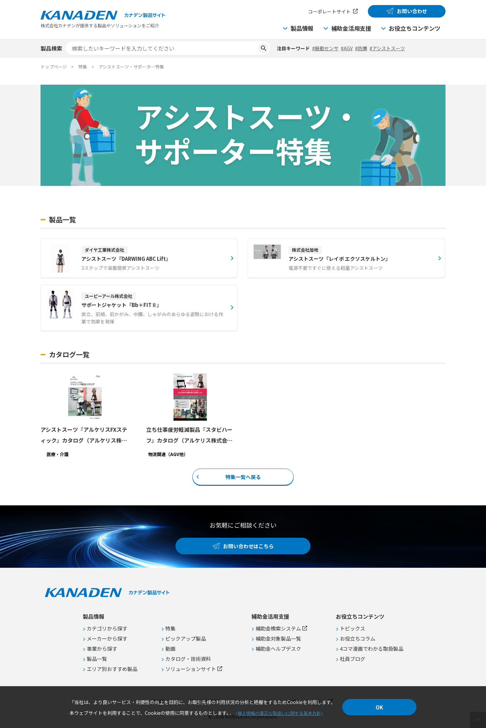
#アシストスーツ (387, 48)
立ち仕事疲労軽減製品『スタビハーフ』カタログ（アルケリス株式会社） (189, 435)
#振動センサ (325, 48)
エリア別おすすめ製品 (112, 668)
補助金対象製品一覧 (278, 638)
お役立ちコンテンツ (414, 28)
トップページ (53, 66)
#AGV (347, 48)
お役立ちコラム (357, 638)
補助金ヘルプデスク (278, 648)
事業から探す (102, 648)
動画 (170, 648)
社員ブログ (352, 658)
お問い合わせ (412, 11)
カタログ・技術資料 (188, 658)
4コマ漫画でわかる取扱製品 (371, 648)
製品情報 (302, 28)
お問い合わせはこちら (248, 546)
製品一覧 (97, 658)
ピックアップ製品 (185, 638)
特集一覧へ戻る (243, 476)
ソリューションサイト (190, 668)
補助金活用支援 (351, 28)
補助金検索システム (278, 628)
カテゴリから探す (107, 628)
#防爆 (361, 48)
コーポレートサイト (329, 11)
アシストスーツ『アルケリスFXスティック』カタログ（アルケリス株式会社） (83, 435)
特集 (170, 628)
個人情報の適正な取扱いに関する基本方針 (279, 713)
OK (379, 707)
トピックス (352, 628)
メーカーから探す (107, 638)
